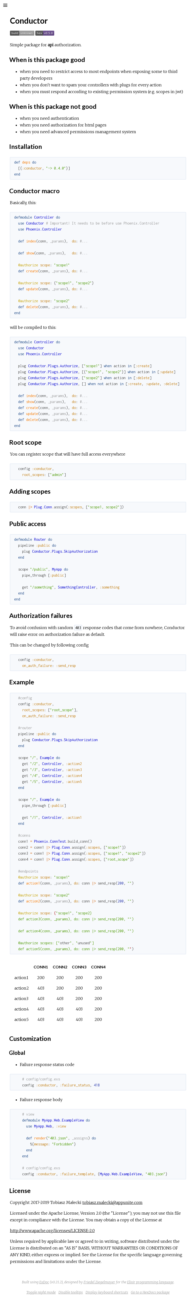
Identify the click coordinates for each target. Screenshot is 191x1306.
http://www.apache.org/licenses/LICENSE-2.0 (52, 1230)
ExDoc (44, 1282)
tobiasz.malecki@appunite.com (112, 1202)
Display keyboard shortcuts (107, 1292)
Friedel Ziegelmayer (99, 1282)
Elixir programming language (150, 1282)
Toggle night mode (41, 1292)
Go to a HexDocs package (150, 1292)
